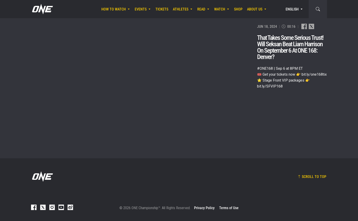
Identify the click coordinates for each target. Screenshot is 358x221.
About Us (254, 9)
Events (141, 9)
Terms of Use (229, 208)
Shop (238, 9)
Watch (219, 9)
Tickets (161, 9)
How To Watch (113, 9)
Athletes (180, 9)
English (292, 9)
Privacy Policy (204, 208)
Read (201, 9)
